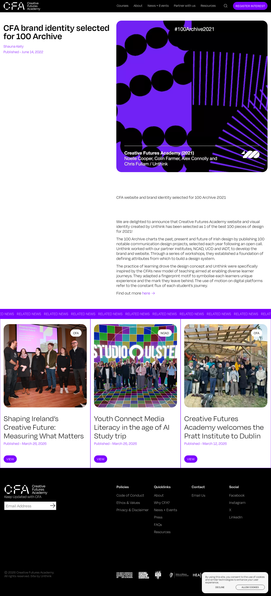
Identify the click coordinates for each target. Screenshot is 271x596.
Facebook (237, 495)
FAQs (158, 524)
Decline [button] (220, 587)
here (146, 293)
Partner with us (184, 5)
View (10, 459)
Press (158, 517)
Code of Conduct (130, 495)
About (138, 5)
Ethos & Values (128, 502)
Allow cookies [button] (250, 587)
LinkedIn (235, 517)
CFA (76, 333)
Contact (198, 486)
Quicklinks (162, 486)
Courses (122, 5)
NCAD (165, 333)
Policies (122, 486)
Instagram (237, 502)
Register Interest (250, 6)
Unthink (46, 576)
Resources (208, 5)
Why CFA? (162, 502)
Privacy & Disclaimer (132, 510)
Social (234, 486)
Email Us (198, 495)
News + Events (158, 5)
